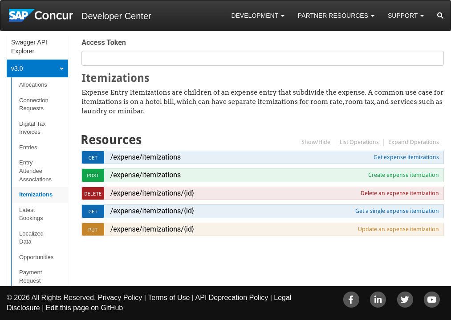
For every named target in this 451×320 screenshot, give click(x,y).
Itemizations (36, 194)
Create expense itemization (403, 175)
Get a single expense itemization (397, 211)
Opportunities (36, 257)
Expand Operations (413, 142)
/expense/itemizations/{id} (152, 193)
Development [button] (257, 15)
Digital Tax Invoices (32, 128)
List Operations (359, 142)
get (93, 158)
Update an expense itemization (398, 229)
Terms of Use (169, 297)
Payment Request (30, 276)
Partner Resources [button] (336, 15)
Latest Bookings (31, 214)
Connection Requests (34, 104)
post (93, 176)
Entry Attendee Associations (35, 170)
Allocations (33, 84)
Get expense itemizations (406, 157)
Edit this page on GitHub (84, 308)
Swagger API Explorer (29, 47)
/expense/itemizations (145, 157)
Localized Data (31, 237)
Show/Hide (315, 142)
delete (93, 194)
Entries (28, 147)
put (93, 230)
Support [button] (406, 15)
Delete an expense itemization (400, 193)
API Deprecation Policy (231, 297)
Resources (111, 139)
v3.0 (17, 68)
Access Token (103, 42)
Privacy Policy (120, 297)
